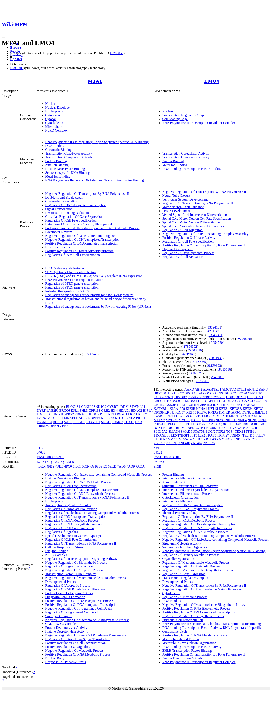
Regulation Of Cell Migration (182, 230)
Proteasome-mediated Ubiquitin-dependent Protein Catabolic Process (92, 228)
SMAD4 (174, 431)
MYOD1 (172, 420)
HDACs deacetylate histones (64, 268)
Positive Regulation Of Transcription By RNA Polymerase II (203, 245)
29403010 (195, 350)
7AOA (140, 466)
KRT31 (91, 414)
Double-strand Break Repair (64, 197)
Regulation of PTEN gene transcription (72, 283)
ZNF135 (239, 439)
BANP (263, 389)
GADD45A (226, 401)
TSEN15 (248, 435)
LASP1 (159, 416)
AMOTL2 (239, 389)
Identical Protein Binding (179, 513)
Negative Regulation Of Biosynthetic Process (76, 562)
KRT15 (213, 408)
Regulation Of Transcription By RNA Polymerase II (197, 203)
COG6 (158, 397)
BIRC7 (179, 393)
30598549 (91, 354)
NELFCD (107, 418)
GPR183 (94, 410)
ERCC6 (65, 410)
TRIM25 (43, 426)
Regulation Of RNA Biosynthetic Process (73, 524)
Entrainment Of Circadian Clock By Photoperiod (78, 224)
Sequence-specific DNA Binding (67, 172)
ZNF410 (184, 443)
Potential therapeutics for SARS (67, 291)
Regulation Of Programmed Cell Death (72, 612)
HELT (181, 405)
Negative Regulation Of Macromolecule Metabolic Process (85, 578)
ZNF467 (196, 443)
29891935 (215, 358)
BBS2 (158, 393)
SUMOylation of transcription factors (70, 272)
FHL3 (84, 410)
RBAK (237, 424)
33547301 (215, 335)
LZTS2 (42, 418)
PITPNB (192, 424)
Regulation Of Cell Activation (182, 257)
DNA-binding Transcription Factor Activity (191, 647)
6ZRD (112, 466)
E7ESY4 (43, 462)
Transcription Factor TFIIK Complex (70, 574)
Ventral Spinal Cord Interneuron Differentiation (194, 214)
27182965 (199, 362)
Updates (16, 59)
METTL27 (236, 416)
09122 (158, 452)
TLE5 (173, 435)
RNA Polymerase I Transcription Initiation (74, 280)
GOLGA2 (242, 401)
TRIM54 (236, 435)
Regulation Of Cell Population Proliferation (75, 589)
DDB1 (230, 397)
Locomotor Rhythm (58, 232)
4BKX (41, 466)
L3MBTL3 (259, 412)
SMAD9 (186, 431)
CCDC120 (240, 393)
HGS (189, 405)
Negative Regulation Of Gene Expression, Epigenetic (81, 236)
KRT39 (159, 412)
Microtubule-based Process (180, 639)
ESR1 (75, 410)
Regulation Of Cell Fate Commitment (71, 539)
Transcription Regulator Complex (185, 115)
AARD (189, 389)
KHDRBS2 (66, 414)
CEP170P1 (255, 393)
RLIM (180, 428)
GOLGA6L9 (258, 401)
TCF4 (230, 431)
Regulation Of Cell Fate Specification (71, 220)
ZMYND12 (225, 439)
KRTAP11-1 (216, 412)
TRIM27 (223, 435)
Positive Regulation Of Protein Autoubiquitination (79, 251)
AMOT (227, 389)
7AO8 (121, 466)
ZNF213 (159, 443)
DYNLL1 (138, 406)
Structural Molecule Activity (181, 543)
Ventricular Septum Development (185, 199)
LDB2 (178, 416)
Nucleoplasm (54, 111)
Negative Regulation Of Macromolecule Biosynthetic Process (87, 620)
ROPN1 (199, 428)
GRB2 (105, 410)
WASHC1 (196, 439)
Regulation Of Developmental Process (188, 253)
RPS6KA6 (213, 428)
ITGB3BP (43, 414)
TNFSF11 (184, 435)
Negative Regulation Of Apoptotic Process (74, 570)
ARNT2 (252, 389)
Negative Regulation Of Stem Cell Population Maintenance (85, 635)
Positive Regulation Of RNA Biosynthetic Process (79, 601)
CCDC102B (223, 393)
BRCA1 (190, 393)
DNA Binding (54, 146)
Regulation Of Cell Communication (69, 528)
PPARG (213, 424)
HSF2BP (200, 405)
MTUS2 (159, 420)
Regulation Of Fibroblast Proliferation (71, 509)
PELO (172, 424)
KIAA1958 (177, 408)
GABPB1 (211, 401)
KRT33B (236, 408)
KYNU (246, 412)
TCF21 (220, 431)
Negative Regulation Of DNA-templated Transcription (82, 239)
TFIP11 (251, 431)
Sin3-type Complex (58, 616)
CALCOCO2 (205, 393)
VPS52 (183, 439)
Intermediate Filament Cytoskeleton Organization (196, 490)
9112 (40, 447)
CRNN (168, 397)
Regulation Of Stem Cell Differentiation (72, 255)
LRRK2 (141, 414)
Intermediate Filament (177, 501)
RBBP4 (58, 422)
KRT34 (248, 408)
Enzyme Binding (56, 551)
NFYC (220, 420)
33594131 (214, 327)
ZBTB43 (210, 439)
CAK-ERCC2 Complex (61, 624)
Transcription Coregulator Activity (185, 153)
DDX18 (125, 406)
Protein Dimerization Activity (182, 658)
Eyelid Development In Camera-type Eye (73, 536)
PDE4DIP (160, 424)
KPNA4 (80, 414)
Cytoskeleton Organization (180, 497)
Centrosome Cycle (174, 631)
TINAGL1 (161, 435)
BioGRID (16, 68)
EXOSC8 (173, 401)
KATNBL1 (161, 408)
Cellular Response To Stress (64, 547)
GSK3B (171, 405)
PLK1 (203, 424)
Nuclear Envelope (57, 107)
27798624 (196, 373)
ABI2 (198, 389)
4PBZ (59, 466)
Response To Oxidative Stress (65, 662)
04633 (41, 452)
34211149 (212, 331)
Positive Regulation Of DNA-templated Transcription (81, 243)
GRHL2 (159, 405)
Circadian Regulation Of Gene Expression (74, 216)
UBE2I (54, 426)
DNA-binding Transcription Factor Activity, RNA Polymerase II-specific (211, 627)
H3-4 (114, 410)
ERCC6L (160, 401)
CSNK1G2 (98, 406)
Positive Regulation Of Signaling (67, 647)
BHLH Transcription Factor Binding (187, 650)
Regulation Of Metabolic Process (184, 597)
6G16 (94, 466)
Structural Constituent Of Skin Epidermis (190, 486)
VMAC (173, 439)
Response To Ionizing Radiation (67, 213)
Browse (15, 47)
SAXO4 (240, 428)
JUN (54, 414)
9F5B (157, 466)
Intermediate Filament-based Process (187, 493)
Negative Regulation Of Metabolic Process (74, 650)
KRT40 (102, 414)
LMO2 (188, 416)
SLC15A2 (160, 431)
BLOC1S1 (73, 406)
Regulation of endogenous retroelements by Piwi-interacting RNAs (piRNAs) (98, 306)
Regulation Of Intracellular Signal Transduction (77, 639)
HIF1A (147, 410)
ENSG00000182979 (50, 457)
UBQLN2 (160, 439)
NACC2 (81, 418)
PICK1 (140, 418)
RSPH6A (227, 428)
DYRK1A (43, 410)
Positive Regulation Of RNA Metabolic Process (77, 654)
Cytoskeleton (54, 123)
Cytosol (50, 119)
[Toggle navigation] (3, 37)
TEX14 (240, 431)
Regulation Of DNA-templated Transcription (75, 205)
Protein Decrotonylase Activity (66, 627)
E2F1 (55, 410)
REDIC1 (169, 428)
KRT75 (191, 412)
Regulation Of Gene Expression (183, 574)
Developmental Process (61, 581)
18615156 (224, 369)
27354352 (190, 346)
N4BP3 (196, 420)
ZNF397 (171, 443)
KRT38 (259, 408)
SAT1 (68, 422)
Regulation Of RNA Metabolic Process (71, 520)
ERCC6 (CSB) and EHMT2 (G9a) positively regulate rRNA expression (94, 276)
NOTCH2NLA (125, 418)
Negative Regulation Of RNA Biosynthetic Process (80, 493)
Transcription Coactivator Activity (68, 153)
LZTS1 (198, 416)
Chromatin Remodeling (61, 201)
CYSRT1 (113, 406)
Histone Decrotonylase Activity (66, 631)
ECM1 (259, 397)
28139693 (214, 365)
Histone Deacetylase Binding (65, 169)
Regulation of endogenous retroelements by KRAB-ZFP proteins (89, 295)
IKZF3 (227, 405)
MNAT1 (69, 418)
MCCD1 (210, 416)
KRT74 (180, 412)
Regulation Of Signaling (61, 532)
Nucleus (50, 103)
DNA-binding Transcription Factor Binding (191, 169)
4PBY (51, 466)
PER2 (181, 424)
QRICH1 (225, 424)
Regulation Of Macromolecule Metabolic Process (196, 562)
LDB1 (168, 416)
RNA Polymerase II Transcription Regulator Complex (198, 123)
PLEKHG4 (44, 422)
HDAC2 (136, 410)
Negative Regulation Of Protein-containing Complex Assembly (205, 234)
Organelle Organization (178, 558)
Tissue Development (176, 211)
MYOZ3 (184, 420)
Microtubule (53, 126)
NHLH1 (231, 420)
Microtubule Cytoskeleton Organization (189, 643)
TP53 (138, 422)
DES (250, 397)
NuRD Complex (56, 130)
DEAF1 (241, 397)
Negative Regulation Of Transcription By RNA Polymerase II (87, 193)
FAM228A (188, 401)
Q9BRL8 (67, 462)
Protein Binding (56, 161)
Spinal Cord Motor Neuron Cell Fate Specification (196, 218)
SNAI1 (106, 422)
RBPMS (259, 424)
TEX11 (129, 422)
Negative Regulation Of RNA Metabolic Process (78, 482)
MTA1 (95, 81)
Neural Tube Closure (176, 195)
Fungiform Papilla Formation (65, 597)
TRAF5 (211, 435)
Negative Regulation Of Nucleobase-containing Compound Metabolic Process (98, 474)
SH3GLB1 (93, 422)
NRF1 (262, 420)
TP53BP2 (198, 435)
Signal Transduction (58, 209)
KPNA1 (201, 408)
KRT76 (202, 412)
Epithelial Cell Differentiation (182, 620)
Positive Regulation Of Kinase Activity (188, 237)
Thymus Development (177, 249)
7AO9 (130, 466)
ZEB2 (64, 426)
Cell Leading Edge (175, 119)
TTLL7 (260, 435)
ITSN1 (237, 405)
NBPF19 (94, 418)
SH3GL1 (78, 422)
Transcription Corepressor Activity (69, 157)
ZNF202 (251, 439)
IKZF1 (217, 405)
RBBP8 (248, 424)
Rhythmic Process (57, 247)
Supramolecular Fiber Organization (186, 547)
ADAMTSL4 (212, 389)
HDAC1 (124, 410)
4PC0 (68, 466)
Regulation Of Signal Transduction (69, 566)
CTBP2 (206, 397)
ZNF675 (209, 443)
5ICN (86, 466)
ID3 (209, 405)
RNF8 (189, 428)
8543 (157, 447)
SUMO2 (117, 422)
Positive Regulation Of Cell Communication (75, 643)
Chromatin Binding (58, 149)
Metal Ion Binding (57, 176)
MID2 (249, 416)
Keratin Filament (173, 482)
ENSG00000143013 (167, 457)
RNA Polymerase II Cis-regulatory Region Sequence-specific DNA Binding (97, 142)
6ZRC (103, 466)
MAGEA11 (55, 418)
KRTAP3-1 (233, 412)
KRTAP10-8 (116, 414)
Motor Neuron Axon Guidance (183, 207)
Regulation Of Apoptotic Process (67, 585)
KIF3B (190, 408)
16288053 (116, 53)
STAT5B (199, 431)
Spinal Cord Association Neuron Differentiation (194, 226)
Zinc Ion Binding (57, 165)
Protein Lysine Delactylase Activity (69, 593)
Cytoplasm (52, 115)
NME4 (242, 420)
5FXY (77, 466)
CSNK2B (194, 397)
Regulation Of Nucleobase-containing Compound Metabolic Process (92, 513)
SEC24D (252, 428)
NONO (252, 420)
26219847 (188, 354)
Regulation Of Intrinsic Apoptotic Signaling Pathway (81, 558)
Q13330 (55, 462)
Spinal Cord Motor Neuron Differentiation (191, 222)
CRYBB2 (180, 397)
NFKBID (208, 420)
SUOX (210, 431)
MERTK (222, 416)
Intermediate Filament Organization (186, 478)
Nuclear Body (54, 658)
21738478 (202, 381)
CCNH (86, 406)
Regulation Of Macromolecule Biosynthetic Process (197, 570)
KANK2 (249, 405)
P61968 (159, 462)
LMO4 (211, 81)
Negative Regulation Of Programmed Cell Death (78, 608)
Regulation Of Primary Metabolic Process (190, 555)
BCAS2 (168, 393)
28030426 (244, 339)
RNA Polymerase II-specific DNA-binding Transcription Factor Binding (94, 180)
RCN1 (158, 428)
